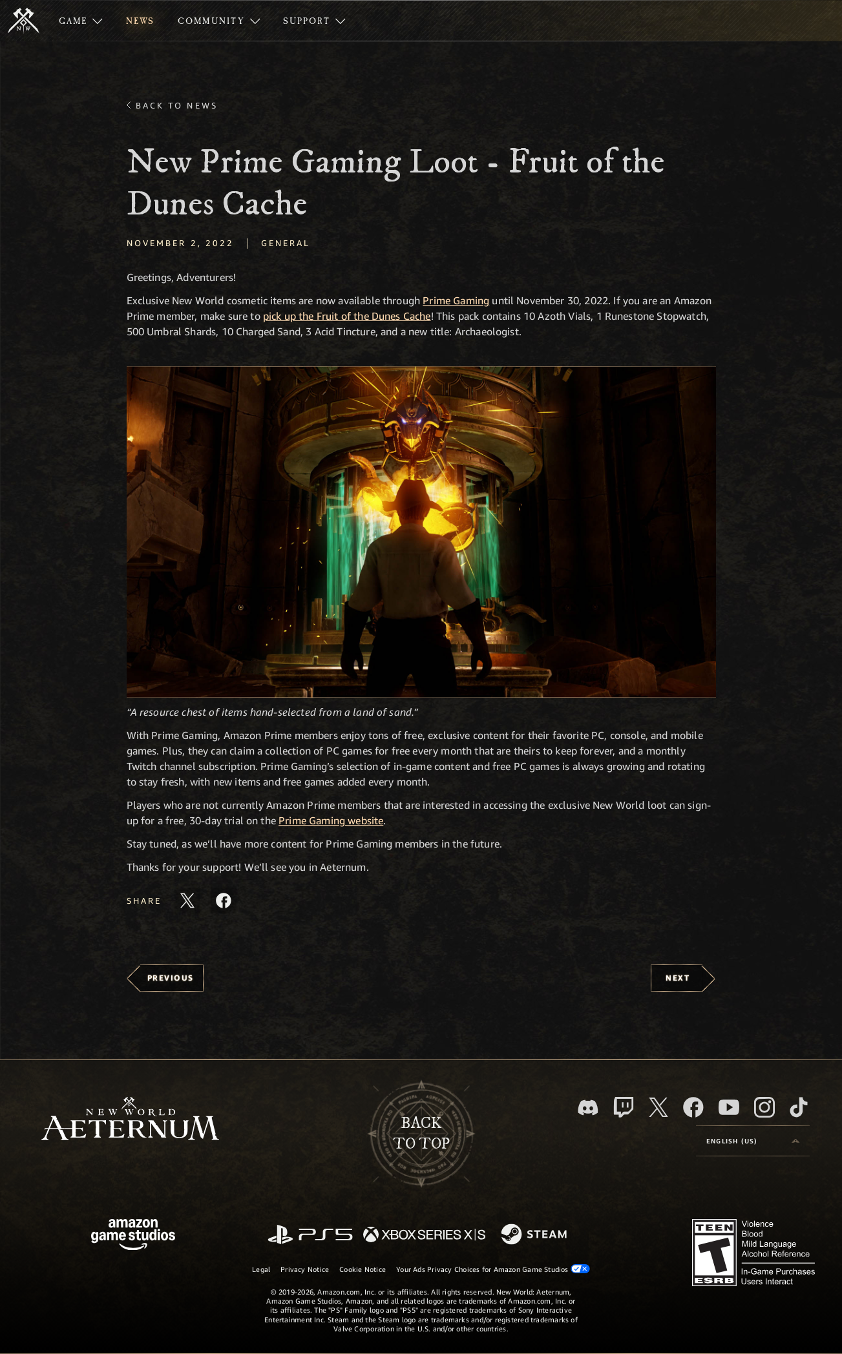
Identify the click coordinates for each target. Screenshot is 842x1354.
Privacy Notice (304, 1269)
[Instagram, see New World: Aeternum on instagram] (764, 1107)
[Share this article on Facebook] (224, 900)
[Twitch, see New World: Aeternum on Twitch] (623, 1107)
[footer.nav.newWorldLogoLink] (130, 1120)
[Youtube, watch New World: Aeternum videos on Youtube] (729, 1107)
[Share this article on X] (187, 900)
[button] (421, 532)
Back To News (177, 105)
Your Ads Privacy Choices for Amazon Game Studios (493, 1268)
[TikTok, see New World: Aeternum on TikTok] (799, 1107)
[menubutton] (753, 1140)
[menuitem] (80, 20)
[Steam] (535, 1235)
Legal (261, 1269)
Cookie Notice (362, 1269)
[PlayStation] (310, 1235)
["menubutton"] (80, 20)
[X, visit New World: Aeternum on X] (658, 1107)
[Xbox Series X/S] (424, 1235)
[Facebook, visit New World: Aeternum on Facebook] (693, 1107)
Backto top (421, 1134)
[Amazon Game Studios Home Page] (133, 1236)
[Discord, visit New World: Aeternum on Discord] (588, 1107)
